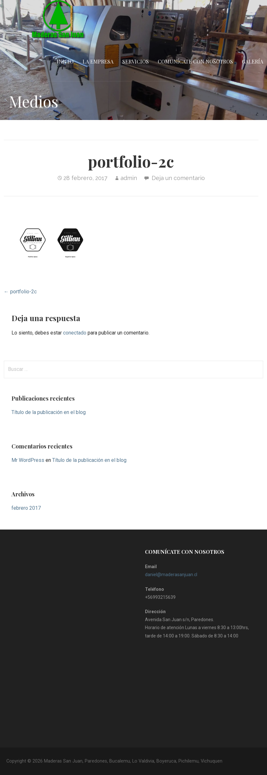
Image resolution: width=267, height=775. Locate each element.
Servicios (135, 61)
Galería (252, 61)
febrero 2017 (26, 508)
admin (128, 178)
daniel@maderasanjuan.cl (171, 574)
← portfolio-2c (20, 292)
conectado (74, 333)
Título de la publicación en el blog (48, 412)
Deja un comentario (178, 178)
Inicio (65, 61)
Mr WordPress (27, 460)
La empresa (98, 61)
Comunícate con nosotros (195, 61)
